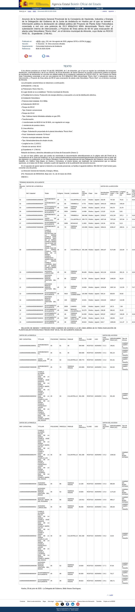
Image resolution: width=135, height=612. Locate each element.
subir (111, 595)
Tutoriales (99, 601)
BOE (34, 11)
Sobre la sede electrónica (34, 601)
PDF (30, 56)
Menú (99, 8)
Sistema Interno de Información (85, 601)
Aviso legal (51, 601)
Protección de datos (70, 601)
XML (47, 56)
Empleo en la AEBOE (109, 601)
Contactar (22, 601)
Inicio (29, 11)
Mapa (44, 601)
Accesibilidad (59, 601)
